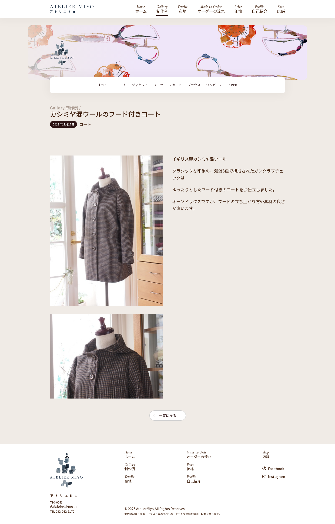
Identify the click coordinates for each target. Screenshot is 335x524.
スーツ (158, 85)
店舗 (281, 9)
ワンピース (214, 85)
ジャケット (140, 85)
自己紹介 (260, 9)
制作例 (162, 9)
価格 (238, 9)
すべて (102, 85)
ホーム (141, 9)
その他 (233, 85)
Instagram (276, 476)
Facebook (276, 468)
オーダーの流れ (211, 9)
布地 (183, 9)
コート (121, 85)
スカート (175, 85)
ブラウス (194, 85)
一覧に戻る (167, 415)
